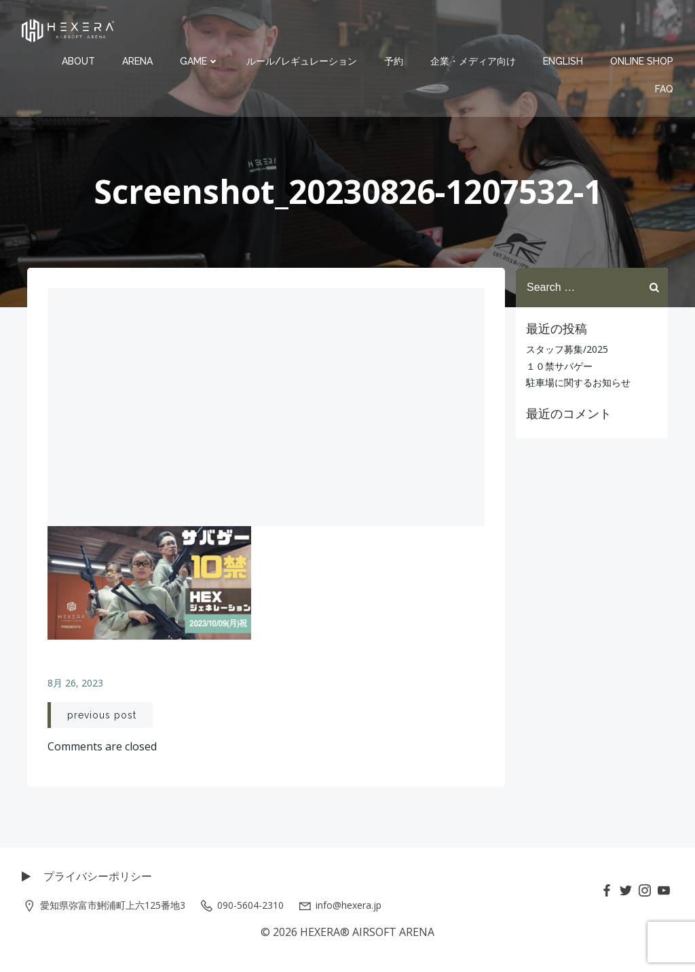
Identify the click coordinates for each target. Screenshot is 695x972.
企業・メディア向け (473, 61)
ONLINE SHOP (641, 61)
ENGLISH (563, 61)
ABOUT (78, 61)
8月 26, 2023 (75, 682)
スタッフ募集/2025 (567, 349)
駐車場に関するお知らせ (578, 382)
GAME (199, 61)
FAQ (664, 89)
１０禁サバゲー (559, 366)
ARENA (137, 61)
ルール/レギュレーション (301, 61)
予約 (393, 61)
